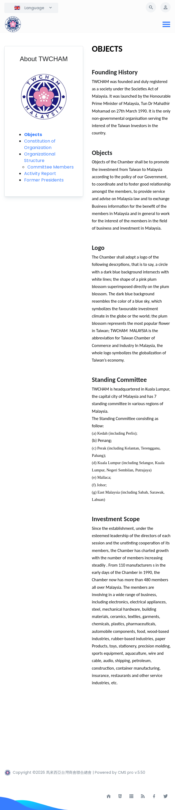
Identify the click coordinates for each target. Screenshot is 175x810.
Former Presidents (44, 180)
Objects (33, 134)
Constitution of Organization (40, 144)
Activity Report (40, 173)
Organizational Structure (39, 157)
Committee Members (50, 167)
